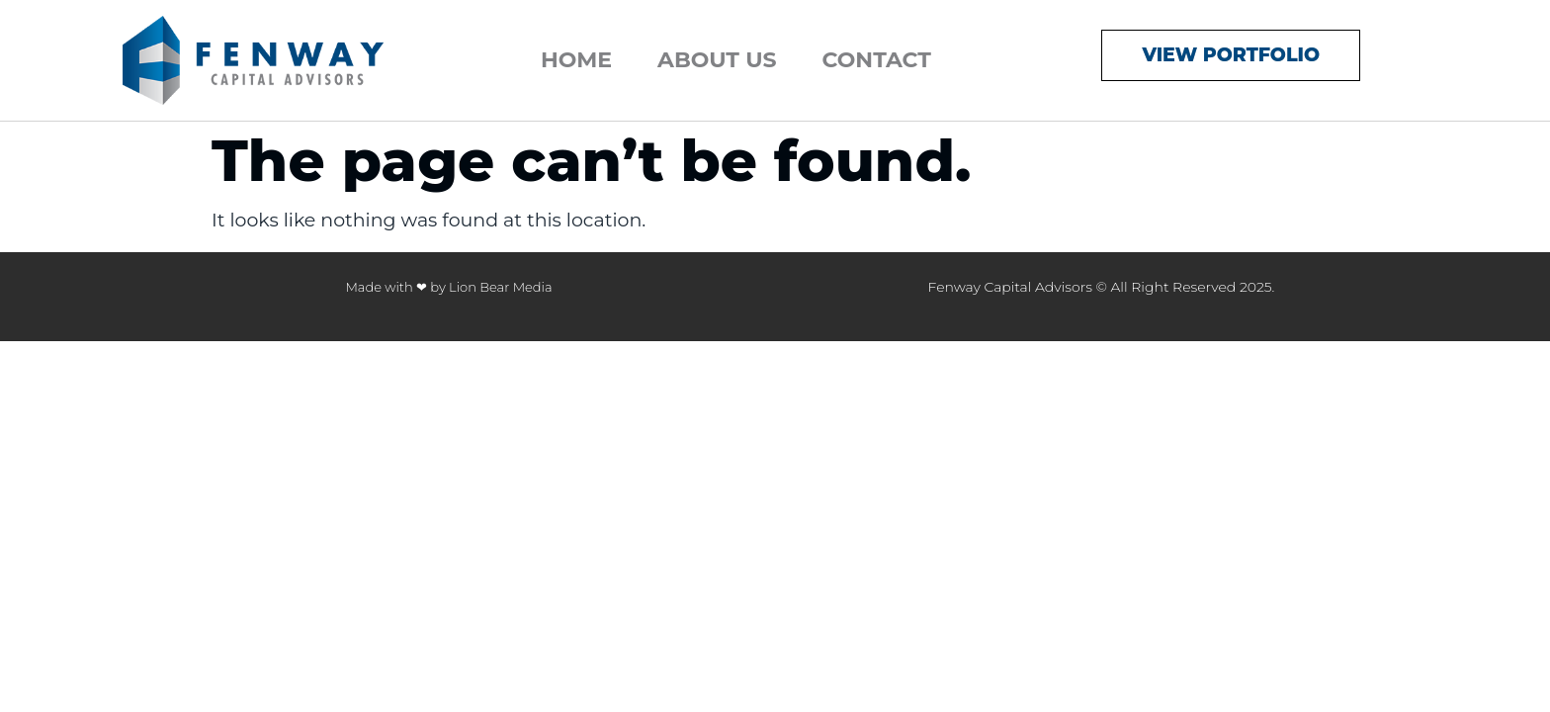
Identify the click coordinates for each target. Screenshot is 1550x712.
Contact (876, 59)
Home (576, 59)
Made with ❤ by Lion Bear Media (448, 287)
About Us (716, 59)
